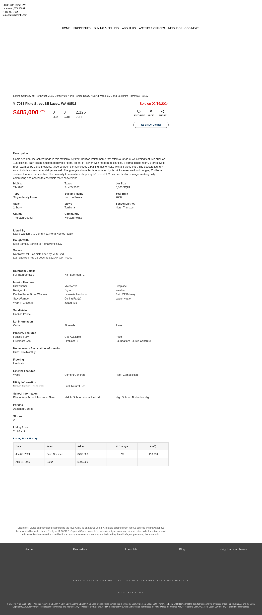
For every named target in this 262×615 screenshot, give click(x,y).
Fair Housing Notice (174, 580)
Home (66, 28)
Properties (82, 28)
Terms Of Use (82, 580)
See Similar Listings (151, 125)
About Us (129, 28)
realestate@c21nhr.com (15, 15)
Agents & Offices (152, 28)
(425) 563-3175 (11, 11)
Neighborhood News (183, 28)
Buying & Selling (106, 28)
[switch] (139, 114)
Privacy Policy (106, 580)
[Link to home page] (131, 8)
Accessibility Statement (138, 580)
